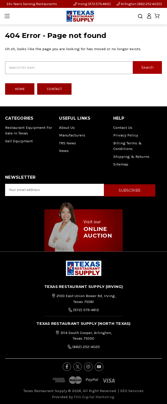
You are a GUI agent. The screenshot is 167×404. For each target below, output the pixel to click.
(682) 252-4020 (83, 345)
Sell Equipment (19, 140)
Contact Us (122, 127)
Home (20, 88)
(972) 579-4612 (83, 309)
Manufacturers (72, 134)
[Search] (140, 16)
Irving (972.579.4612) (92, 4)
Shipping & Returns (131, 156)
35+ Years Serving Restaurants (31, 4)
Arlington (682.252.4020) (139, 4)
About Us (67, 127)
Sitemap (120, 163)
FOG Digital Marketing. (94, 396)
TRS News (67, 142)
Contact (54, 88)
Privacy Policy (125, 134)
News (64, 150)
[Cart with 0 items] (157, 16)
